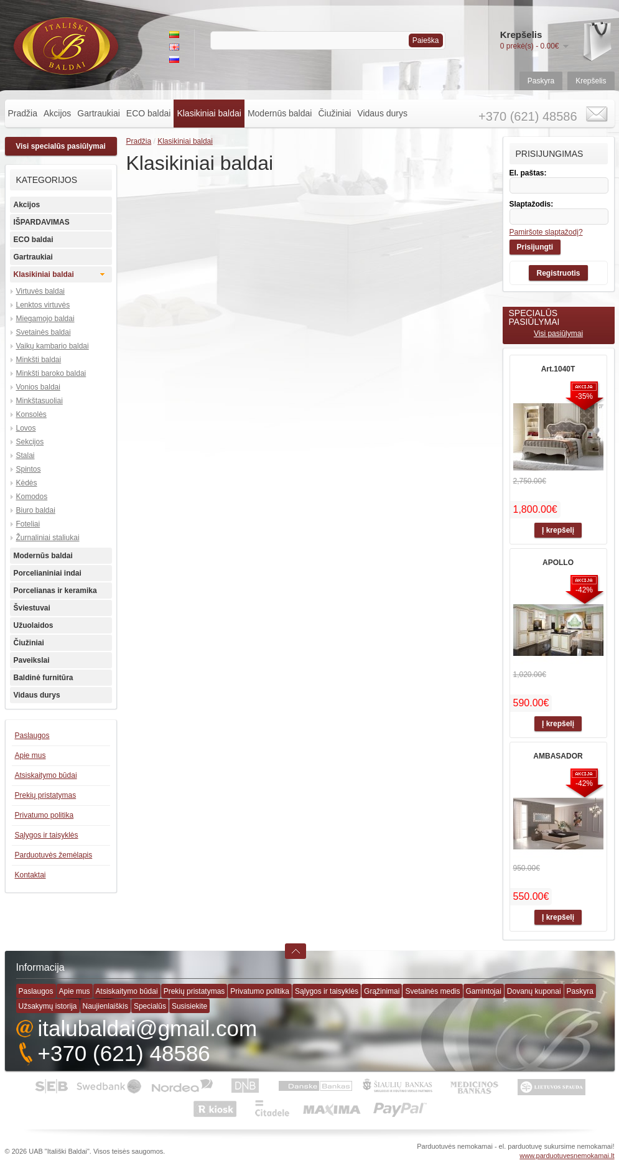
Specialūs (150, 1006)
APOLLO (558, 562)
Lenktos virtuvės (43, 305)
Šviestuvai (32, 608)
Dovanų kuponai (534, 991)
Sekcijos (30, 441)
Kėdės (26, 483)
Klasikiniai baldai (209, 113)
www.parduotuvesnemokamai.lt (566, 1155)
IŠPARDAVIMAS (42, 222)
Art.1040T (558, 369)
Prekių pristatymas (46, 795)
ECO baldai (148, 113)
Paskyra (541, 81)
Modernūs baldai (280, 113)
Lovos (26, 428)
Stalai (25, 455)
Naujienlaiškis (105, 1006)
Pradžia (22, 113)
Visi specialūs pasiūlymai (61, 146)
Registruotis (558, 273)
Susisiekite (189, 1006)
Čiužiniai (334, 113)
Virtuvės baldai (40, 291)
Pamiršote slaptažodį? (546, 232)
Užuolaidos (34, 625)
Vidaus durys (382, 113)
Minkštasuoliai (39, 400)
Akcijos (57, 113)
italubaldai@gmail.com (148, 1028)
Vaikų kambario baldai (52, 346)
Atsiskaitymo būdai (46, 775)
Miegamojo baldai (45, 318)
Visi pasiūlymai (558, 333)
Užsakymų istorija (48, 1006)
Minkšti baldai (39, 359)
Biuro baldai (35, 510)
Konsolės (31, 414)
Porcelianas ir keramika (55, 590)
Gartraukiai (98, 113)
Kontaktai (30, 875)
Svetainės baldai (43, 332)
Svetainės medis (432, 991)
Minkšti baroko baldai (51, 373)
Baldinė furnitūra (43, 677)
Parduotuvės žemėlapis (54, 855)
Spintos (28, 469)
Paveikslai (32, 660)
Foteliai (28, 524)
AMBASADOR (557, 756)
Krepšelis (590, 81)
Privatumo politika (44, 815)
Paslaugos (32, 735)
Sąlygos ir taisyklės (46, 835)
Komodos (32, 496)
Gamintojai (483, 991)
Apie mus (30, 755)
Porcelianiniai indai (47, 573)
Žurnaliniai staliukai (48, 537)
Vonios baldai (38, 387)
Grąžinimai (381, 991)
